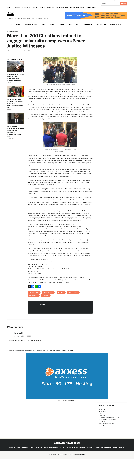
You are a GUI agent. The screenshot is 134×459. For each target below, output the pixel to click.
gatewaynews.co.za (67, 442)
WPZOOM (82, 454)
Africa (44, 25)
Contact (35, 7)
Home (11, 25)
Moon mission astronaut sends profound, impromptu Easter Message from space (15, 77)
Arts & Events (74, 25)
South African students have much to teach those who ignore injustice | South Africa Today (43, 351)
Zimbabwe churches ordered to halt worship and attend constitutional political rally (15, 103)
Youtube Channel (116, 25)
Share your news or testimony (107, 419)
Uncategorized (13, 31)
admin (16, 51)
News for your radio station (106, 423)
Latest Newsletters (104, 425)
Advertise (17, 7)
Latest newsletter (92, 7)
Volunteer (102, 421)
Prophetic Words (31, 25)
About (9, 7)
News (18, 25)
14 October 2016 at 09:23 (22, 336)
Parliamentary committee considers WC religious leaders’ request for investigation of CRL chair (15, 131)
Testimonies (88, 25)
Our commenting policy (77, 7)
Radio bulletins (101, 25)
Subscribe (50, 7)
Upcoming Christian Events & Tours (109, 417)
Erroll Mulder (19, 333)
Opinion (61, 25)
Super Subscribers (62, 7)
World (52, 25)
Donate (42, 7)
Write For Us (26, 7)
